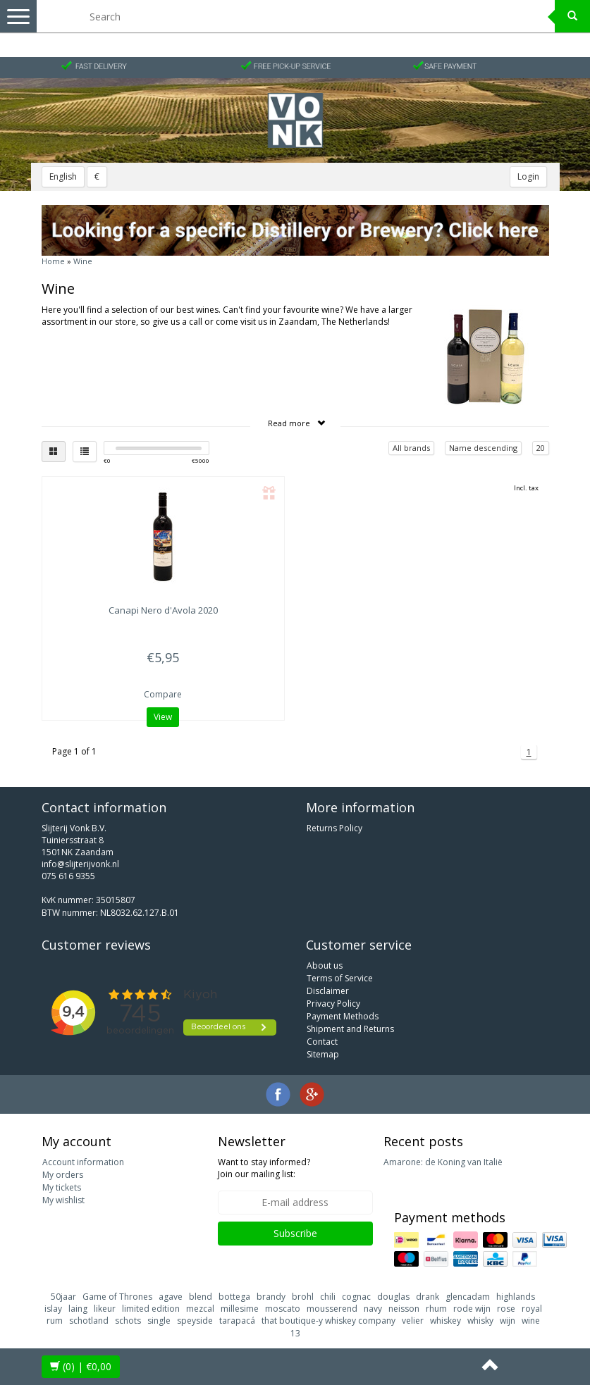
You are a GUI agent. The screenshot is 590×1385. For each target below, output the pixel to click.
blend (200, 1297)
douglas (393, 1297)
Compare (163, 694)
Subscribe (295, 1233)
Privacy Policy (333, 1004)
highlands (515, 1297)
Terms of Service (340, 978)
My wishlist (63, 1200)
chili (328, 1297)
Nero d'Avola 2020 (163, 610)
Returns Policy (334, 828)
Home (53, 261)
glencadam (467, 1297)
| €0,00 (80, 1366)
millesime (240, 1309)
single (159, 1321)
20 (540, 447)
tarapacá (237, 1321)
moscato (282, 1309)
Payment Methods (343, 1016)
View (163, 717)
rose (506, 1309)
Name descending (483, 447)
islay (53, 1309)
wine (531, 1321)
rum (55, 1321)
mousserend (332, 1309)
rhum (436, 1309)
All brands (411, 447)
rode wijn (472, 1309)
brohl (303, 1297)
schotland (89, 1321)
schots (128, 1321)
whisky (480, 1321)
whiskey (445, 1321)
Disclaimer (328, 991)
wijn (507, 1321)
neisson (403, 1309)
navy (373, 1309)
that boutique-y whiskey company (328, 1321)
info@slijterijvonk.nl (80, 864)
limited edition (151, 1309)
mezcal (200, 1309)
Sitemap (323, 1054)
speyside (195, 1321)
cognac (356, 1297)
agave (171, 1297)
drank (427, 1297)
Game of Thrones (117, 1297)
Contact (322, 1042)
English (63, 176)
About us (325, 965)
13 (295, 1333)
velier (413, 1321)
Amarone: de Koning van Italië (443, 1162)
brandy (271, 1297)
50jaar (63, 1297)
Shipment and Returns (350, 1029)
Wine (82, 261)
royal (532, 1309)
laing (77, 1309)
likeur (105, 1309)
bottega (234, 1297)
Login (528, 176)
